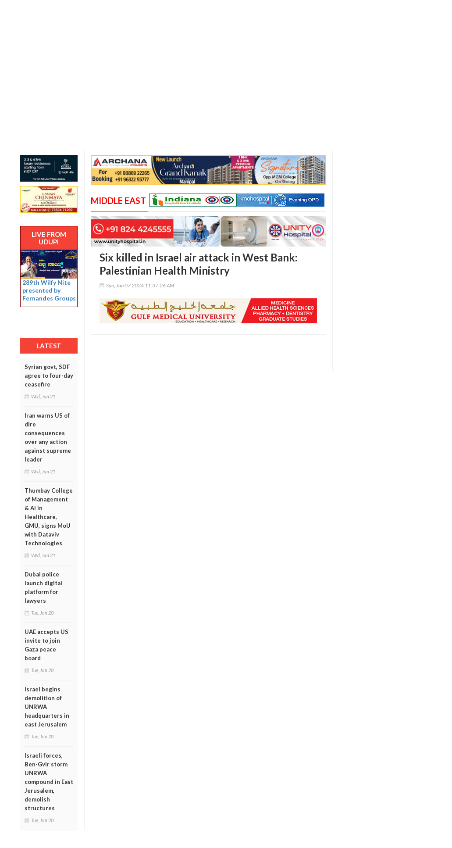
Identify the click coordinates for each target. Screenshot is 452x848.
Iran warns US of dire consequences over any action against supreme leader (48, 437)
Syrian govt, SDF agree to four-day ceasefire (49, 375)
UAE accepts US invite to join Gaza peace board (46, 645)
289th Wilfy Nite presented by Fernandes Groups (49, 290)
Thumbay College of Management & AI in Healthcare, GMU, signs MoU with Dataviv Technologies (49, 517)
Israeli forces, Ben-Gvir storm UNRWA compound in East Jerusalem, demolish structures (49, 782)
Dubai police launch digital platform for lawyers (43, 587)
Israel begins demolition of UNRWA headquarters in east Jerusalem (47, 707)
